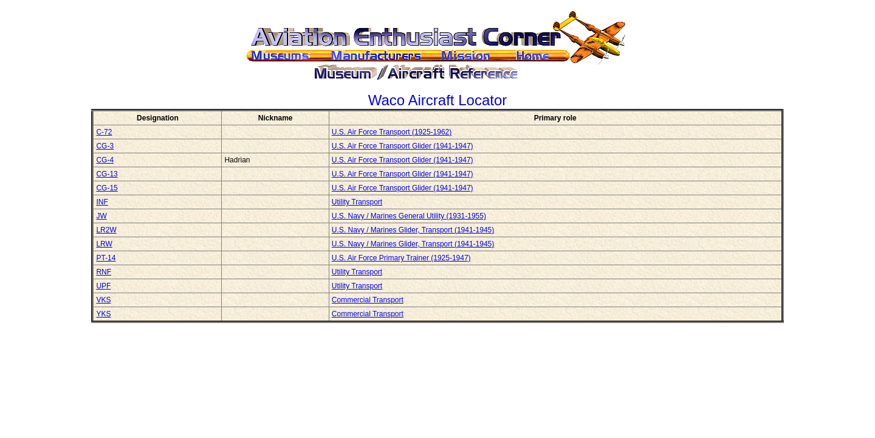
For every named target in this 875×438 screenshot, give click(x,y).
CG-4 (105, 160)
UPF (103, 286)
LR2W (106, 230)
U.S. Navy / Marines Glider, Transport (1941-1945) (413, 230)
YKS (103, 314)
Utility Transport (357, 202)
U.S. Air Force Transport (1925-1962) (391, 132)
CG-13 (106, 174)
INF (102, 202)
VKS (103, 300)
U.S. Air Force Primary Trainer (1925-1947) (401, 258)
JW (101, 216)
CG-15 (106, 188)
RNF (103, 272)
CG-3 (105, 146)
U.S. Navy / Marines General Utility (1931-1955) (409, 216)
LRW (104, 244)
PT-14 (105, 258)
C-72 (104, 132)
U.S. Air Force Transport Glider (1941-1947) (402, 146)
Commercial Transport (367, 300)
